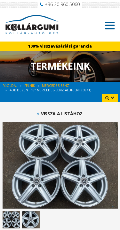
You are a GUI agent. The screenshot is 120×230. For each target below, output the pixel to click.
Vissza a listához (62, 114)
